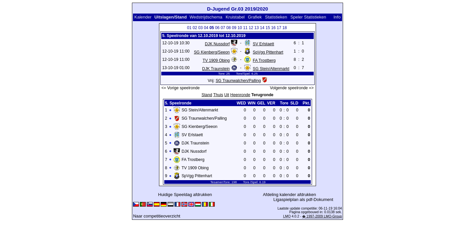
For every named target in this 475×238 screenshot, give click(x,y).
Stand (207, 95)
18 (284, 27)
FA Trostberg (264, 60)
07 (223, 27)
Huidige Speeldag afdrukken (185, 194)
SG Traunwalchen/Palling (238, 80)
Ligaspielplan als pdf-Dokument (303, 199)
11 (245, 27)
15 (268, 27)
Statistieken (276, 17)
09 (234, 27)
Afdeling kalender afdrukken (289, 194)
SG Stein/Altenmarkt (271, 68)
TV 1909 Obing (216, 60)
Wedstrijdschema (206, 17)
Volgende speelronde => (292, 88)
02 (195, 27)
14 (262, 27)
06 (217, 27)
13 (256, 27)
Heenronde (240, 95)
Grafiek (255, 17)
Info (337, 17)
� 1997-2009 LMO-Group (322, 216)
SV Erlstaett (263, 44)
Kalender (142, 17)
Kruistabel (235, 17)
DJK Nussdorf (217, 44)
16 (273, 27)
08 (228, 27)
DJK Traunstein (216, 68)
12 (251, 27)
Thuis (218, 95)
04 (206, 27)
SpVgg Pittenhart (268, 52)
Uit (226, 95)
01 (189, 27)
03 (200, 27)
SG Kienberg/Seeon (212, 52)
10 (240, 27)
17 (279, 27)
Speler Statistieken (308, 17)
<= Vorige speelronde (180, 88)
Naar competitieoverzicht (156, 216)
